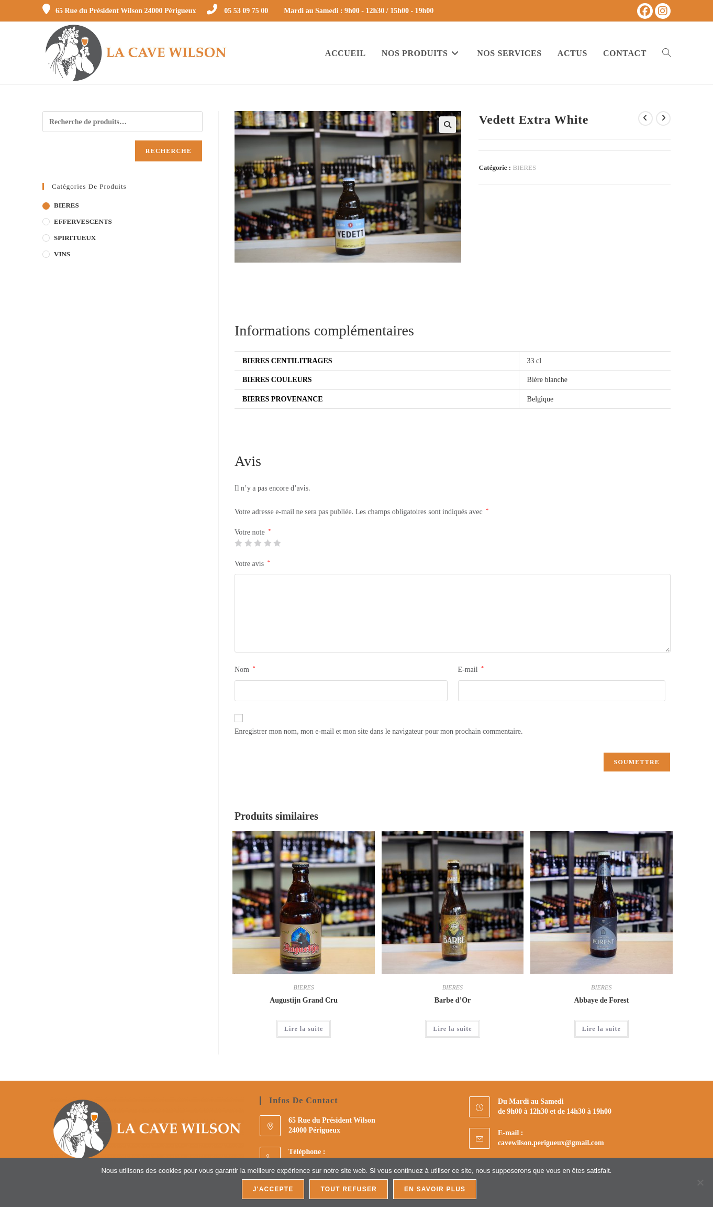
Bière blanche (547, 380)
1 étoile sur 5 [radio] (238, 543)
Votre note (253, 532)
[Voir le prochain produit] (663, 118)
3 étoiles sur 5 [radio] (257, 543)
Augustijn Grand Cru (304, 1000)
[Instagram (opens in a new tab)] (663, 11)
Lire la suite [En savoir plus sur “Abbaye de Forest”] (601, 1028)
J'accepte (273, 1189)
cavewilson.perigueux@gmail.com (551, 1143)
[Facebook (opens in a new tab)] (645, 11)
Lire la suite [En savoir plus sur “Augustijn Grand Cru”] (303, 1028)
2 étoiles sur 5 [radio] (248, 543)
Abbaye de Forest (601, 1000)
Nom (245, 669)
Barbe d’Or (453, 1000)
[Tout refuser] (700, 1182)
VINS (62, 254)
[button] (447, 124)
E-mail (471, 669)
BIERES (524, 167)
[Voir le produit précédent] (645, 118)
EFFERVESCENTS (83, 221)
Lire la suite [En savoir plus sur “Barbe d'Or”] (452, 1028)
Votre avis (252, 563)
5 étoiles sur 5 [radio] (277, 543)
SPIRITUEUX (75, 238)
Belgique (540, 399)
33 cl (534, 361)
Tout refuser (348, 1189)
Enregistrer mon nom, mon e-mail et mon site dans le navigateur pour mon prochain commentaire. (379, 731)
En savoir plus (434, 1189)
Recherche (169, 151)
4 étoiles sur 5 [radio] (267, 543)
